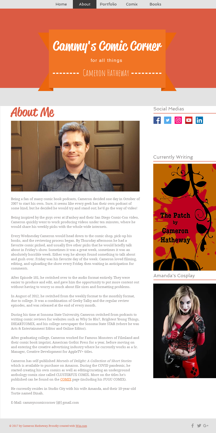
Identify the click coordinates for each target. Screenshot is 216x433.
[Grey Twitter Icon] (199, 425)
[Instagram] (178, 120)
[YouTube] (188, 120)
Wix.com (81, 425)
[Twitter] (167, 120)
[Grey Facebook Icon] (192, 425)
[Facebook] (157, 120)
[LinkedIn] (199, 120)
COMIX (65, 379)
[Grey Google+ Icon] (206, 425)
